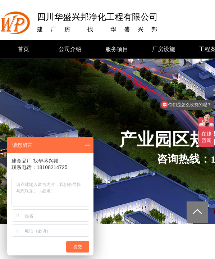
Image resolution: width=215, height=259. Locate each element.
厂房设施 (163, 49)
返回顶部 (197, 212)
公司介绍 (70, 49)
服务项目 (116, 49)
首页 (23, 49)
